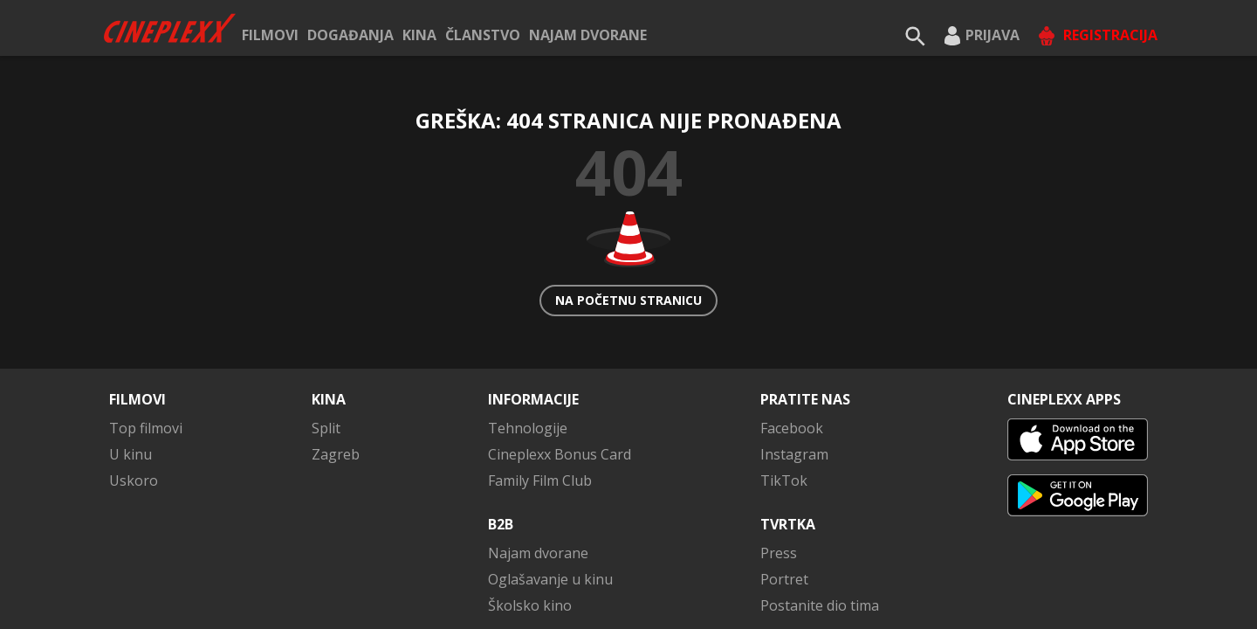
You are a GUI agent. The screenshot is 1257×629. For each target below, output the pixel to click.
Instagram (794, 368)
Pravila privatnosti (729, 602)
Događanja (350, 35)
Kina (419, 35)
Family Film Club (540, 394)
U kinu (130, 368)
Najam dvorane (588, 35)
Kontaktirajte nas (1097, 602)
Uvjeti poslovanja (866, 602)
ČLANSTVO (482, 35)
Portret (784, 493)
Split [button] (326, 342)
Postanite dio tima (819, 519)
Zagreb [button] (336, 368)
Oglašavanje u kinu (550, 493)
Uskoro (133, 394)
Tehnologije (527, 342)
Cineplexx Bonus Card (559, 368)
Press (778, 467)
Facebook (791, 342)
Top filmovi (145, 342)
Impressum (981, 602)
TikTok (783, 394)
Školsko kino (530, 519)
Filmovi (270, 35)
